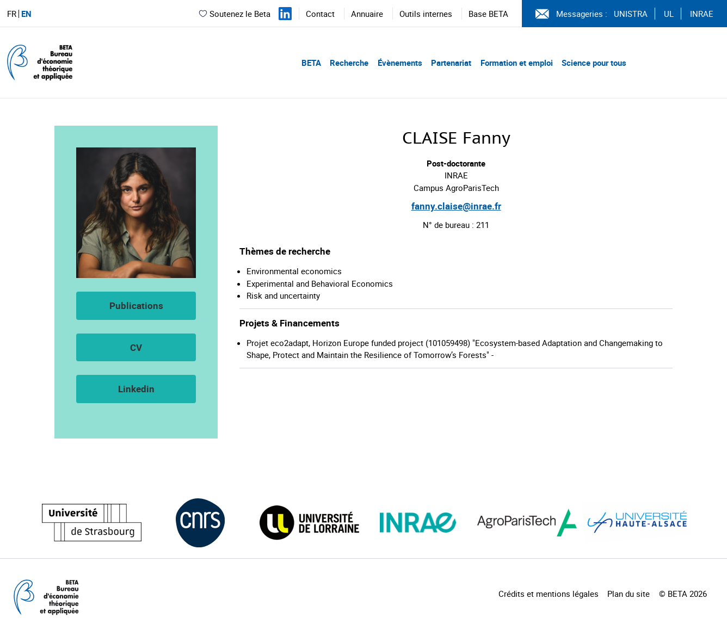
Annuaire (367, 13)
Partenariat (451, 62)
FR (11, 14)
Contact (320, 13)
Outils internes (425, 13)
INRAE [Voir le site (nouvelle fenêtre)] (701, 13)
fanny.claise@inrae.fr (456, 206)
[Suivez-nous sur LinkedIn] (285, 13)
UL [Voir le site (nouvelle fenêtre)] (669, 13)
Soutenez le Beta (234, 13)
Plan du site (628, 593)
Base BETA (488, 13)
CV (136, 347)
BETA (311, 62)
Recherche (349, 62)
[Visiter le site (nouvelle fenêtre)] (91, 522)
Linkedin (136, 388)
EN (26, 14)
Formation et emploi (516, 62)
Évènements (400, 62)
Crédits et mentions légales (548, 593)
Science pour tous (594, 62)
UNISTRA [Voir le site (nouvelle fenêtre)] (631, 13)
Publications (136, 305)
